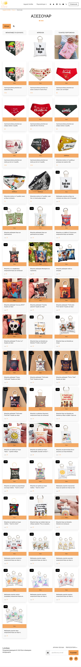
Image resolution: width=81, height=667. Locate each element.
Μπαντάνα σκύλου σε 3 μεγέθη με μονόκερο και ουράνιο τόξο (65, 161)
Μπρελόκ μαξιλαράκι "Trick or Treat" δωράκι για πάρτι (66, 378)
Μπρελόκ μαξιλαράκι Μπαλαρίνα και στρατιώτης (40, 270)
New (14, 83)
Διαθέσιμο (66, 155)
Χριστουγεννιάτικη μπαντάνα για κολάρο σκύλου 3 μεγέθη (13, 125)
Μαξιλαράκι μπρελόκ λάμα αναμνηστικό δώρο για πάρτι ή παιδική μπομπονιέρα (12, 632)
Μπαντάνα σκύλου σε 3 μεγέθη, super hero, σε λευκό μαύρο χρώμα (40, 197)
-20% (57, 172)
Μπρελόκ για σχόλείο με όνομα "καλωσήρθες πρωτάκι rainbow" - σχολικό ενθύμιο (39, 451)
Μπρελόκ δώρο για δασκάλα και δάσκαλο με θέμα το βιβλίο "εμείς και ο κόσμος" (66, 415)
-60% (5, 244)
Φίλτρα (6, 26)
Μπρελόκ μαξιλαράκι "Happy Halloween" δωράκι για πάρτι (12, 378)
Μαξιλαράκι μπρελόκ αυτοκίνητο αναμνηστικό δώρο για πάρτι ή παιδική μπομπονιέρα (13, 560)
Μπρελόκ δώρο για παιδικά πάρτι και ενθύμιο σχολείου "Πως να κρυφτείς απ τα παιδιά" (40, 523)
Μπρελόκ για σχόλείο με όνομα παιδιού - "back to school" (38, 487)
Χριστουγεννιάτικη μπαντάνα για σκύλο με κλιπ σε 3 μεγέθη (13, 161)
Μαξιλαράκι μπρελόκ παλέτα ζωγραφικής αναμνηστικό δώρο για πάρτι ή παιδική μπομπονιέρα (14, 596)
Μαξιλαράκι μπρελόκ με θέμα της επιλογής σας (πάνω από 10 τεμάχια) (65, 197)
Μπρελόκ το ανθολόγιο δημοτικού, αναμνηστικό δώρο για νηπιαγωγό (39, 415)
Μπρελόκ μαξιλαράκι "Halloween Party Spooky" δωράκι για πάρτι (65, 306)
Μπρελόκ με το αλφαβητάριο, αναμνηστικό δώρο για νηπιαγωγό (13, 270)
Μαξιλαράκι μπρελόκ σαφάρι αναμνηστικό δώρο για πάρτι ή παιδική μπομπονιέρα (38, 560)
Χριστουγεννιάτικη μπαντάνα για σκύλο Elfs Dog (13, 88)
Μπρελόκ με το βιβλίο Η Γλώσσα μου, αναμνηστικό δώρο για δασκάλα (66, 233)
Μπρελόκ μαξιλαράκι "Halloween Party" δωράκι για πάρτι (39, 378)
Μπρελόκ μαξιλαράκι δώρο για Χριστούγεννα (12, 233)
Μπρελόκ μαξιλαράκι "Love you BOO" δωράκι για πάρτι (13, 306)
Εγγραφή (73, 653)
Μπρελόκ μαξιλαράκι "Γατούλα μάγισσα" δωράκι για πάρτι (38, 306)
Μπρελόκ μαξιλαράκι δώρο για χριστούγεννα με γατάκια (38, 233)
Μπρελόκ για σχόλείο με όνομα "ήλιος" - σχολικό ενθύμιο (12, 451)
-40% (57, 426)
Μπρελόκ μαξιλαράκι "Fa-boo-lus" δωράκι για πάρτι (14, 342)
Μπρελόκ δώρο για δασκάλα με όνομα (65, 342)
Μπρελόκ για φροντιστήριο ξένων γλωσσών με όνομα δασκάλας (65, 451)
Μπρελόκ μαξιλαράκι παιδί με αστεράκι (64, 270)
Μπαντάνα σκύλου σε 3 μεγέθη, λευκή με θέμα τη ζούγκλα (13, 197)
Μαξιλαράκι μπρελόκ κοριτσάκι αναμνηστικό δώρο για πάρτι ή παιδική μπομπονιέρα (64, 560)
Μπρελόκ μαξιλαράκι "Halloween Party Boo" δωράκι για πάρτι (13, 415)
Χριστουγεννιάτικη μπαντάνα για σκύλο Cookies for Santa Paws (39, 88)
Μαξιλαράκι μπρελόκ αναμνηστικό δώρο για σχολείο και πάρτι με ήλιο (66, 487)
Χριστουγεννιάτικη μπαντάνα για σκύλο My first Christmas (39, 125)
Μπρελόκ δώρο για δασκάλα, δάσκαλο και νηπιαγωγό (64, 523)
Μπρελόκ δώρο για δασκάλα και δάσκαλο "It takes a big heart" (39, 342)
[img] (14, 73)
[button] (56, 4)
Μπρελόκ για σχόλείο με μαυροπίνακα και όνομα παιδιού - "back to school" (13, 487)
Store (13, 10)
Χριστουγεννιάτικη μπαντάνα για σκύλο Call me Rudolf (65, 88)
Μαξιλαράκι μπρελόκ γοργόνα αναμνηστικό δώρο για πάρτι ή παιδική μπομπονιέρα (38, 596)
